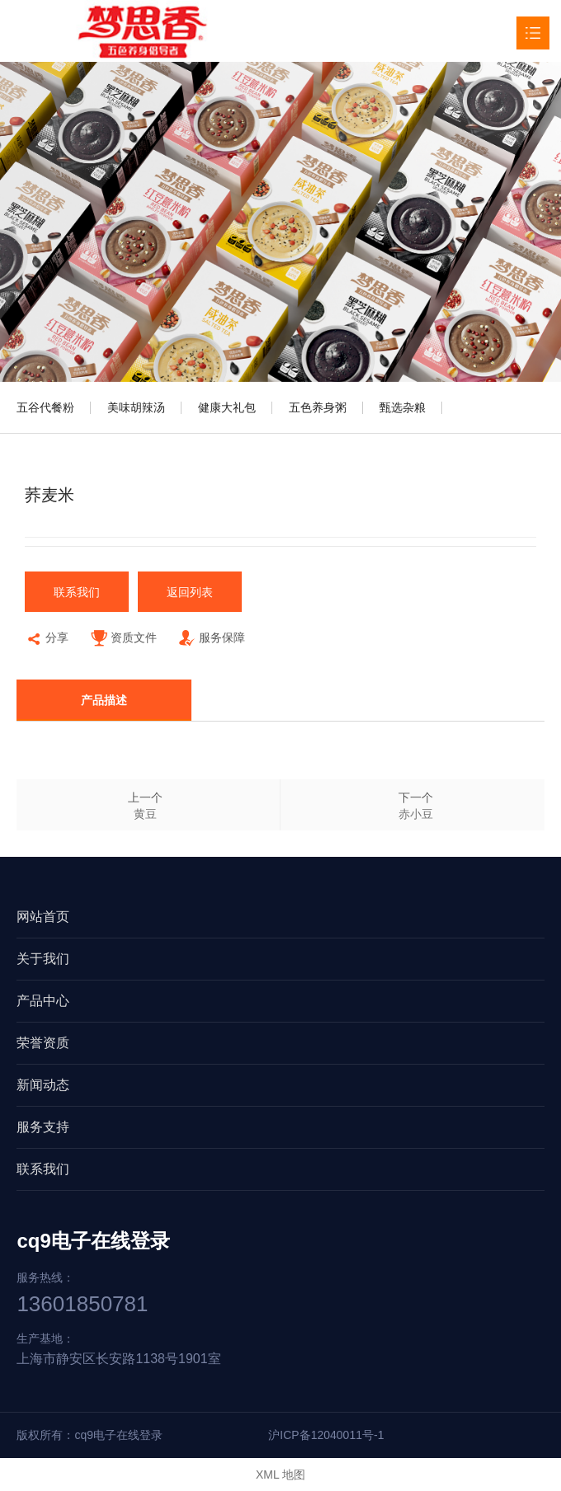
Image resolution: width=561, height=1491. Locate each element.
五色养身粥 (317, 407)
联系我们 (77, 592)
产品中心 (42, 1001)
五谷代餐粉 (45, 407)
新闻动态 (42, 1085)
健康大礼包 (227, 407)
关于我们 (42, 959)
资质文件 (123, 639)
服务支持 (42, 1127)
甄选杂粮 (403, 407)
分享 (46, 639)
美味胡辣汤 (136, 407)
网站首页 (42, 917)
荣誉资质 (42, 1043)
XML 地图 (280, 1474)
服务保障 (211, 639)
